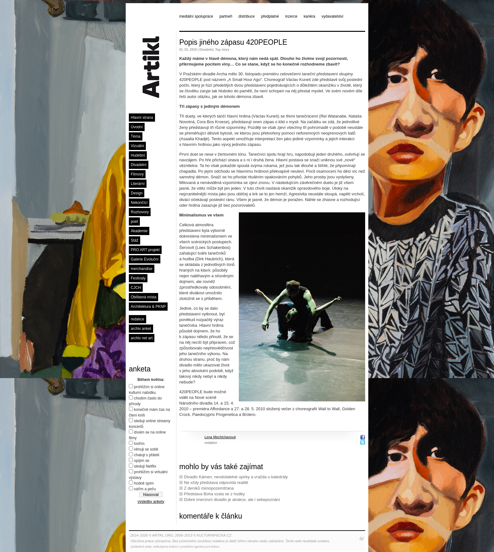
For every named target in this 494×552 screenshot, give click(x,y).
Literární (138, 183)
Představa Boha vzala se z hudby (214, 494)
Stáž (134, 240)
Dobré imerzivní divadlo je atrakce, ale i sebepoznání (232, 499)
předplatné (270, 16)
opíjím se (141, 460)
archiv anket (141, 328)
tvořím (139, 443)
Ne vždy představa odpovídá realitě (216, 482)
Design (136, 193)
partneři (225, 16)
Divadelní (138, 165)
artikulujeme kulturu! (166, 546)
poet (134, 221)
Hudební (138, 155)
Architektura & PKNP (148, 306)
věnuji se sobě (146, 449)
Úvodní (137, 127)
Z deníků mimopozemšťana (209, 488)
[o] (362, 538)
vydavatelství (332, 16)
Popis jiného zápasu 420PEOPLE (233, 42)
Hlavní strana (142, 117)
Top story (222, 49)
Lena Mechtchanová (220, 437)
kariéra (309, 16)
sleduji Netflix (145, 466)
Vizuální (137, 146)
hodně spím (144, 483)
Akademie (139, 231)
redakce (137, 319)
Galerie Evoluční (144, 259)
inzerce (291, 16)
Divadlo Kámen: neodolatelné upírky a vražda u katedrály (236, 476)
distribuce (246, 16)
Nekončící (139, 202)
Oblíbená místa (143, 297)
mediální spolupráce (196, 16)
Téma (136, 136)
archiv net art (141, 338)
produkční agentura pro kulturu (200, 546)
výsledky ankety (151, 501)
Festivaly (138, 278)
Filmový (137, 174)
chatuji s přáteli (146, 455)
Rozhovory (140, 212)
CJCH (136, 287)
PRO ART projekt (145, 250)
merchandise (141, 269)
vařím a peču (145, 489)
